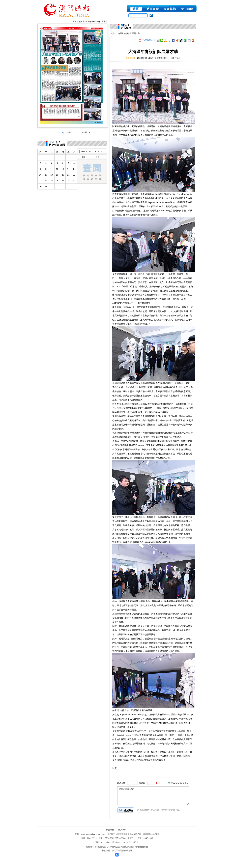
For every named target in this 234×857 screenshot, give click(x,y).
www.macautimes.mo (90, 834)
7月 (83, 157)
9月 (97, 157)
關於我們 (122, 829)
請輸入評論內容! (153, 795)
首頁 (112, 33)
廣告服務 (110, 829)
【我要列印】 (162, 58)
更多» (185, 783)
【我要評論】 (175, 58)
